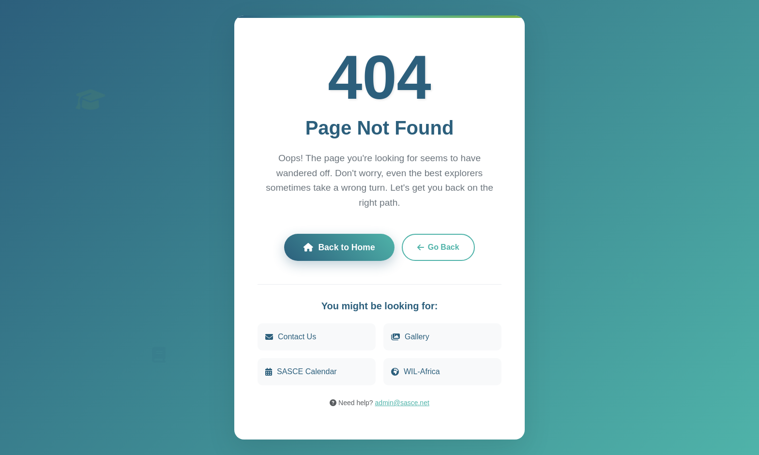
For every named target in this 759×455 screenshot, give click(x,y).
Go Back (438, 247)
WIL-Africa (415, 372)
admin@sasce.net (402, 403)
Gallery (410, 337)
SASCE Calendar (301, 372)
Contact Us (290, 337)
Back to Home (339, 248)
